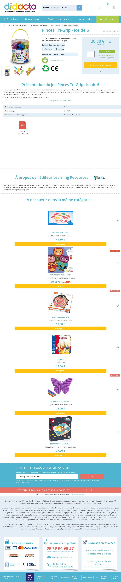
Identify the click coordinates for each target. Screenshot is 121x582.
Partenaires (65, 577)
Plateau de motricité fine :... (60, 401)
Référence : (107, 31)
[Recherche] (79, 8)
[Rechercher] (61, 8)
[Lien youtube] (91, 490)
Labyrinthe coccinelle (60, 317)
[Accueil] (4, 25)
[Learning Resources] (97, 177)
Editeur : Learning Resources (53, 45)
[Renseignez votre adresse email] (47, 476)
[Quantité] (91, 54)
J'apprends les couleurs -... (60, 444)
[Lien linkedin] (101, 490)
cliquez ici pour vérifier (77, 494)
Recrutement (87, 577)
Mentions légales (104, 577)
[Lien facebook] (86, 490)
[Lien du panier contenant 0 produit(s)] (106, 9)
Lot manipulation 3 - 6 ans (60, 275)
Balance (60, 359)
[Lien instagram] (96, 490)
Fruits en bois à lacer (60, 232)
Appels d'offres (74, 577)
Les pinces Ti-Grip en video (60, 101)
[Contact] (114, 9)
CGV (96, 577)
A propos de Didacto (41, 577)
